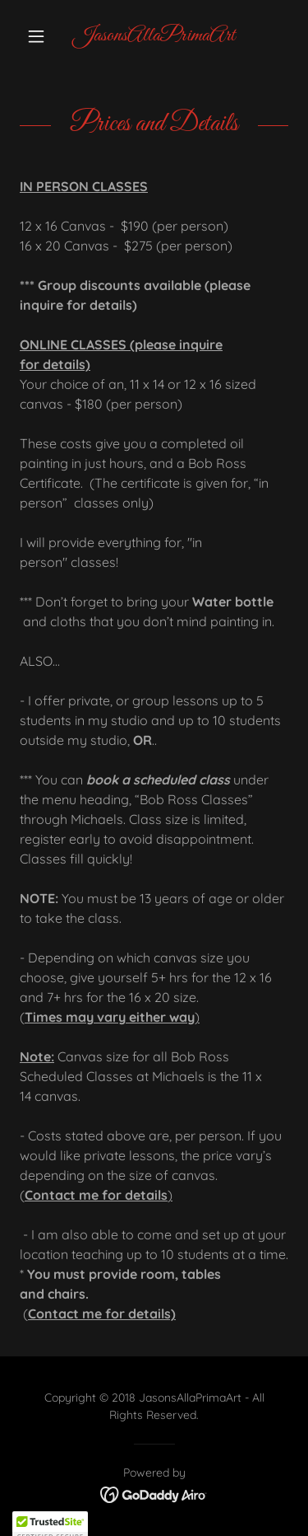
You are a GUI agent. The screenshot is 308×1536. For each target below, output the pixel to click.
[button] (40, 36)
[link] (154, 36)
